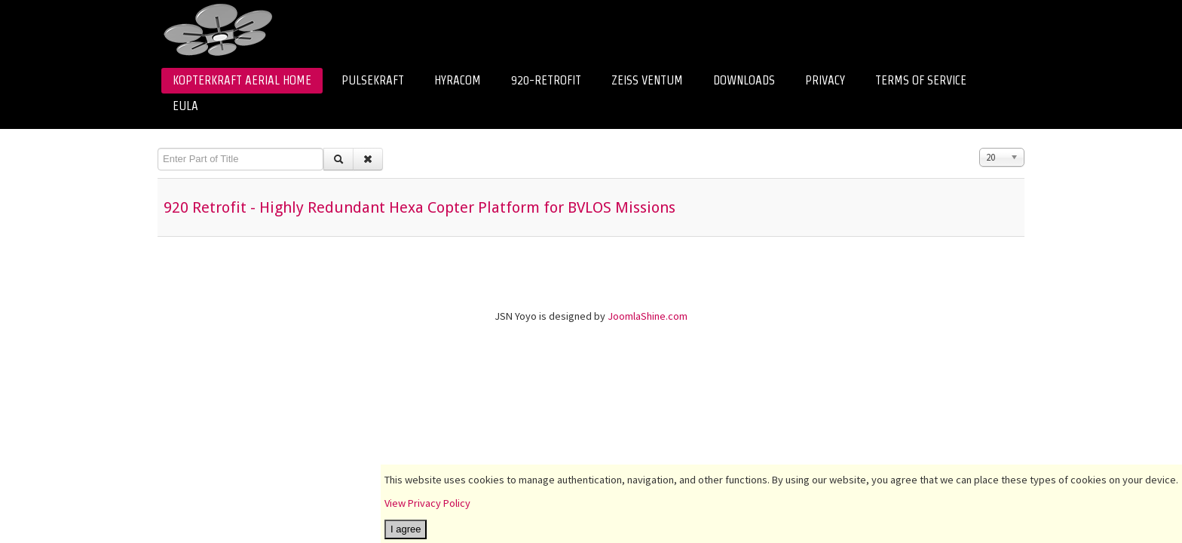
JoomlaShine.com (647, 316)
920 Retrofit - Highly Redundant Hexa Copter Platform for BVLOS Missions (419, 207)
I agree (405, 529)
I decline (433, 529)
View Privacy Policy (427, 503)
